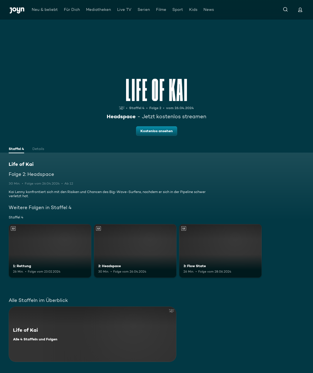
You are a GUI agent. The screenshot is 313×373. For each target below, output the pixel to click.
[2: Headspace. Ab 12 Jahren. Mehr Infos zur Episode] (135, 251)
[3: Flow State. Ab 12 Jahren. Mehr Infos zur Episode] (220, 251)
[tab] (16, 149)
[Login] (300, 9)
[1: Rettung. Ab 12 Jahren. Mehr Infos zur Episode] (50, 251)
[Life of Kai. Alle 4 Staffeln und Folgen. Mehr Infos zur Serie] (92, 334)
